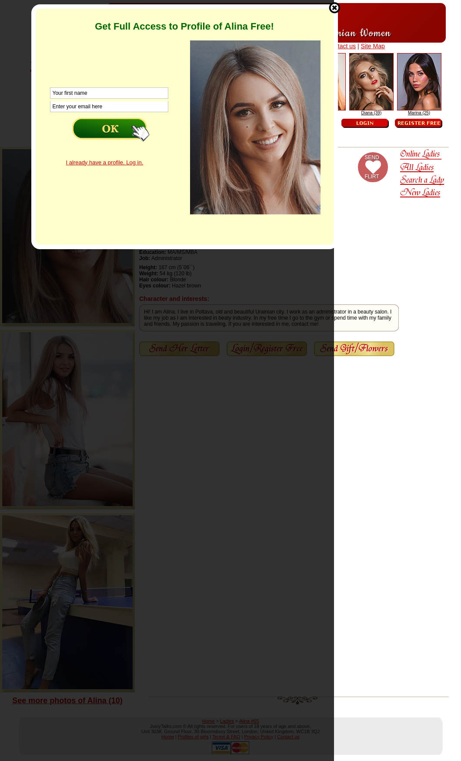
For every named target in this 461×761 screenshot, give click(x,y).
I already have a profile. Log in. (105, 162)
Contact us (341, 46)
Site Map (372, 46)
